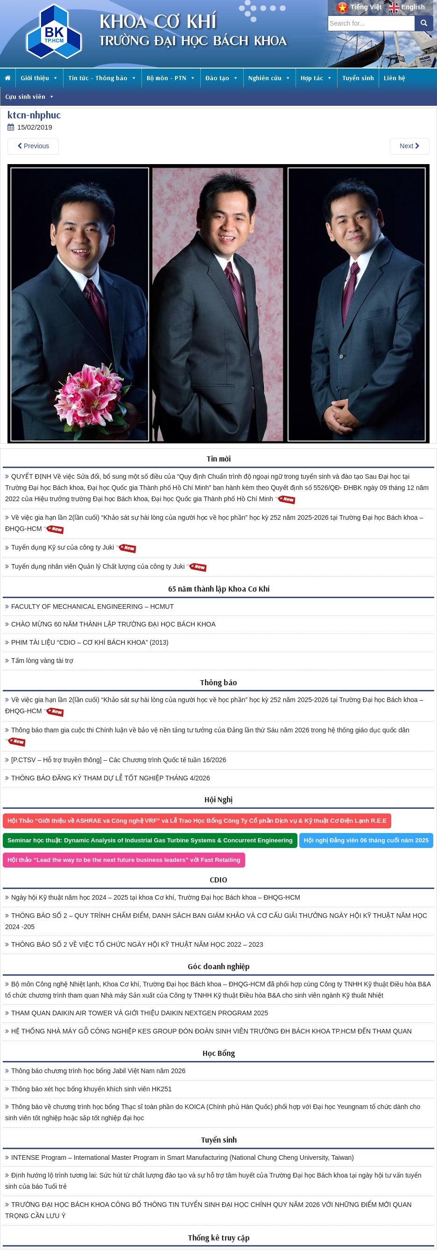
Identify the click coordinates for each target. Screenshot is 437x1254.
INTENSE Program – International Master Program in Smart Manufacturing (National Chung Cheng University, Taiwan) (179, 1157)
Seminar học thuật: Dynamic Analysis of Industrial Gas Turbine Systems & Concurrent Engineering (150, 840)
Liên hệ (394, 78)
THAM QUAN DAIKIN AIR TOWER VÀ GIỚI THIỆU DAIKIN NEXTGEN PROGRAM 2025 (136, 1013)
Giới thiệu (39, 78)
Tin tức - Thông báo (102, 78)
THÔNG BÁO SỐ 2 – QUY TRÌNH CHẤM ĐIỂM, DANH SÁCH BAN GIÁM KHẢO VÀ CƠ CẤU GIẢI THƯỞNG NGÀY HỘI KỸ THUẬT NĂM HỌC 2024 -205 (216, 921)
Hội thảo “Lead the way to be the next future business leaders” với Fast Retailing (123, 859)
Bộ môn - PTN (171, 78)
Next (410, 146)
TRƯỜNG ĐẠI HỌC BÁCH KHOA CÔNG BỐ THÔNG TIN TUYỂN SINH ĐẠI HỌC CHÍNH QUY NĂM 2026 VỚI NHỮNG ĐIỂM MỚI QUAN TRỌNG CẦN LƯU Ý (208, 1210)
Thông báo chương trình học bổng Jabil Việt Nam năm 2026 (95, 1071)
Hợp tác (316, 78)
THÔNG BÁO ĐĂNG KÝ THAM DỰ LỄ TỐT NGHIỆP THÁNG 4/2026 (107, 778)
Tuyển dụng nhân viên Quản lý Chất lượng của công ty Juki (106, 567)
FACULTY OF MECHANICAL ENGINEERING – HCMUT (89, 606)
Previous (33, 146)
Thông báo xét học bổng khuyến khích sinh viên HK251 (88, 1089)
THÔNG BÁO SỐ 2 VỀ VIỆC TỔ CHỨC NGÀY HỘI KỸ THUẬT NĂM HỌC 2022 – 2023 (134, 944)
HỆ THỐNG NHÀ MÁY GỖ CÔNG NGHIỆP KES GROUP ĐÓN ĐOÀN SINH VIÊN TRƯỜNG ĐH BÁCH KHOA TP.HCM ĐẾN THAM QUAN (208, 1031)
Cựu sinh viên (30, 96)
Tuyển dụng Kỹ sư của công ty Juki (71, 548)
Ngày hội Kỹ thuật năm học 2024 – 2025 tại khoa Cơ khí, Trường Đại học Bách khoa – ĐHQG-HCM (152, 897)
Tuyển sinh (358, 78)
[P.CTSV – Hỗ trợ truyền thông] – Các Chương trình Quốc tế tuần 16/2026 (115, 760)
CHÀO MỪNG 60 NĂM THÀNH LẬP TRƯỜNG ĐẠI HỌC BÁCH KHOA (110, 624)
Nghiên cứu (269, 78)
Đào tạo (222, 78)
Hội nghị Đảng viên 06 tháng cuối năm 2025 (366, 840)
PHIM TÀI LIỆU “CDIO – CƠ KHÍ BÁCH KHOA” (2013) (87, 642)
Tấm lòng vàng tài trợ (39, 660)
